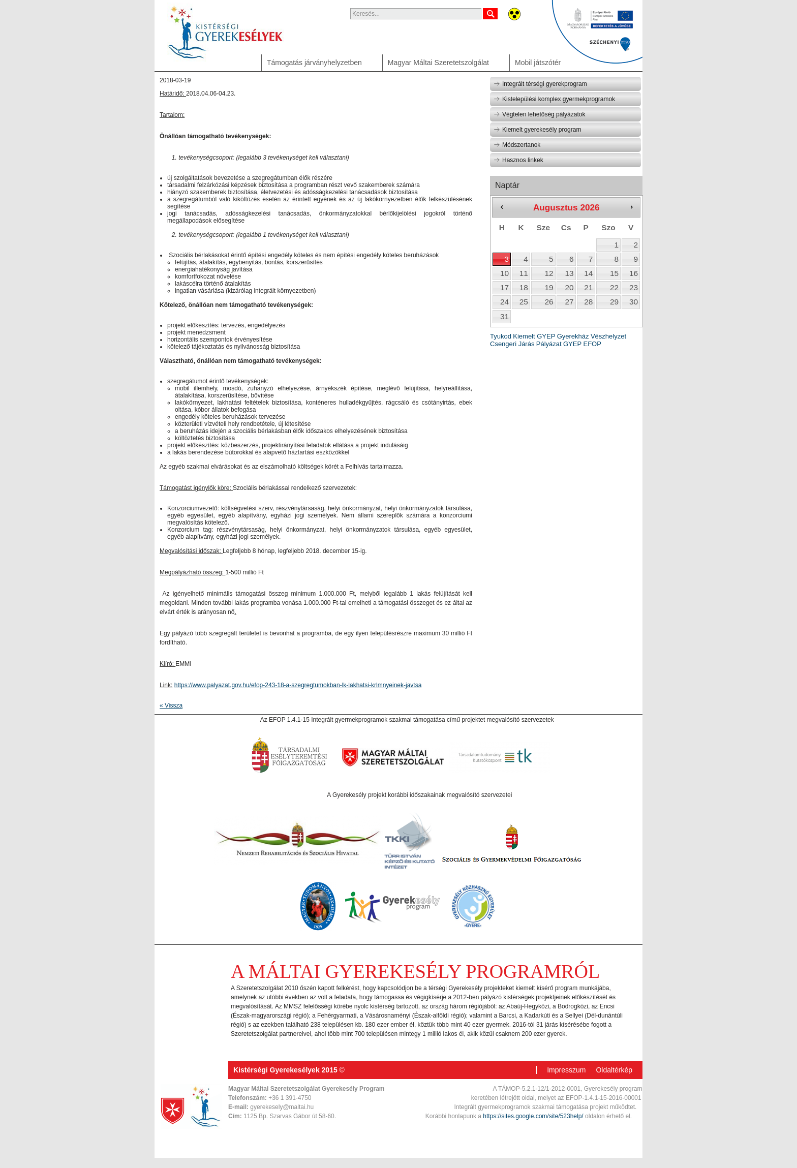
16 (633, 273)
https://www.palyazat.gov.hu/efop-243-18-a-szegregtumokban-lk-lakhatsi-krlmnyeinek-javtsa (298, 685)
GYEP (572, 344)
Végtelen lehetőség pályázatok (539, 114)
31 (504, 316)
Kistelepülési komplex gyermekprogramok (554, 99)
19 (548, 287)
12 (548, 273)
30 (633, 301)
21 (588, 287)
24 (504, 301)
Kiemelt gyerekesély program (537, 129)
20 (569, 287)
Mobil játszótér (538, 62)
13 (569, 273)
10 (504, 273)
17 (504, 287)
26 (548, 301)
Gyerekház (573, 336)
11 (523, 273)
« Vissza (171, 705)
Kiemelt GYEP (534, 336)
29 (614, 301)
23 (633, 287)
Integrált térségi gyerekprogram (540, 83)
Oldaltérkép (614, 1070)
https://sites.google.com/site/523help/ (533, 1116)
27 (569, 301)
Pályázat (549, 344)
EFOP (592, 344)
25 (523, 301)
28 (588, 301)
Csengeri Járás (512, 344)
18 (523, 287)
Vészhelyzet (608, 336)
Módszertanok (517, 144)
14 (588, 273)
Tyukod (500, 336)
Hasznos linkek (518, 160)
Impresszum (566, 1070)
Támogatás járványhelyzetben (314, 62)
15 (614, 273)
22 (614, 287)
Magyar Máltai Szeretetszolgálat (438, 62)
